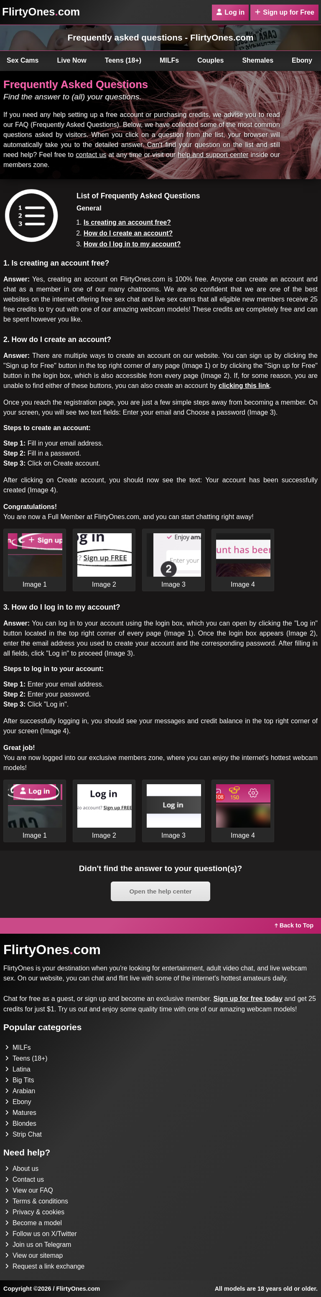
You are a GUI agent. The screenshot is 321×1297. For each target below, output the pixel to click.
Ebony (18, 1101)
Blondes (21, 1123)
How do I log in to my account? (133, 244)
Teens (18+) (123, 60)
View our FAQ (29, 1190)
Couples (210, 60)
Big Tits (19, 1080)
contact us (90, 154)
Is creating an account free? (128, 222)
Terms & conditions (37, 1201)
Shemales (257, 60)
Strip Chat (23, 1134)
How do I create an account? (129, 233)
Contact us (24, 1179)
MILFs (169, 60)
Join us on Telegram (38, 1244)
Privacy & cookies (35, 1212)
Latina (18, 1069)
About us (22, 1168)
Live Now (72, 60)
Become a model (34, 1222)
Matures (21, 1112)
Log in (230, 12)
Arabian (20, 1090)
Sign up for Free (284, 12)
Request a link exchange (45, 1266)
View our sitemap (34, 1255)
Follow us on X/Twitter (41, 1233)
